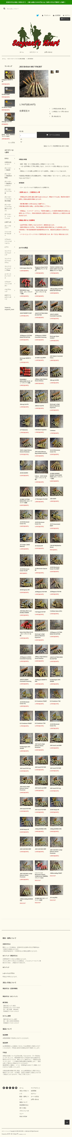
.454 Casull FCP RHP (55, 768)
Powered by (14, 1134)
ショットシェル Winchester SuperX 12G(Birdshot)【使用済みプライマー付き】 (41, 875)
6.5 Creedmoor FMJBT (41, 701)
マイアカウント (35, 1088)
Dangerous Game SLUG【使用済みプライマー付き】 (41, 269)
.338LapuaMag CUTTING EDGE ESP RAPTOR (56, 289)
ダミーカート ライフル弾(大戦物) (16, 58)
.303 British (30, 58)
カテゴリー (34, 52)
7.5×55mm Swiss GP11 (56, 611)
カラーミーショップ (6, 1131)
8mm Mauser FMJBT (6, 107)
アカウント (47, 15)
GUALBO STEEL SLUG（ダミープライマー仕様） (41, 292)
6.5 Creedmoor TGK (55, 701)
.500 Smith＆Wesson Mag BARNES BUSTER (41, 452)
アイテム (64, 19)
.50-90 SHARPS (24, 473)
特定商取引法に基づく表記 (61, 146)
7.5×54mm (52, 430)
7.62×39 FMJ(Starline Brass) (55, 546)
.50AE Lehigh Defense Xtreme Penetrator (26, 451)
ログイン (67, 15)
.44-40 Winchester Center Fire (24, 522)
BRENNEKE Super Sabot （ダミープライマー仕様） (26, 292)
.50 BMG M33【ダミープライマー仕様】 (41, 899)
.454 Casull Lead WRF (56, 745)
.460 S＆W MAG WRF (25, 849)
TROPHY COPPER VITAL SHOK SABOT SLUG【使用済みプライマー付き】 (56, 269)
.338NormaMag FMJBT (56, 873)
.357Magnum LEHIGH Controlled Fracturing (40, 336)
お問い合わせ (48, 52)
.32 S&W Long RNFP (40, 357)
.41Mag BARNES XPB (40, 829)
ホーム (22, 52)
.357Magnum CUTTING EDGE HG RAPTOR (26, 336)
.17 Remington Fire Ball (41, 499)
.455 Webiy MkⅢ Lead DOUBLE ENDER (26, 611)
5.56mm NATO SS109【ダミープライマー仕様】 (41, 477)
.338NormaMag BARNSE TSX (26, 899)
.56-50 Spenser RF (25, 590)
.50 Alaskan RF (39, 545)
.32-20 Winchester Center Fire (24, 702)
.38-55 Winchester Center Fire (39, 523)
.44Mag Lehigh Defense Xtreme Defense (41, 380)
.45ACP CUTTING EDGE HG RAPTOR (41, 314)
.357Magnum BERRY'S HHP (7, 80)
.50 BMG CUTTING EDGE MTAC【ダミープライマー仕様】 (26, 501)
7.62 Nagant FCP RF (40, 612)
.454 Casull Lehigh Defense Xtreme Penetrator (40, 745)
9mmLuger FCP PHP (6, 121)
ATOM (25, 1116)
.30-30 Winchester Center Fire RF (24, 569)
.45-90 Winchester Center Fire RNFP (54, 568)
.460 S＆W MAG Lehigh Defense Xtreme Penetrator (56, 851)
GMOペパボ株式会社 (25, 1131)
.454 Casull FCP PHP (40, 767)
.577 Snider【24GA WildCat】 (25, 545)
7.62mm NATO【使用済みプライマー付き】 (8, 135)
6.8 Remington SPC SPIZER (55, 680)
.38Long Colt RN (54, 380)
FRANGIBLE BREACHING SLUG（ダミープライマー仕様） (26, 381)
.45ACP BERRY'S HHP (26, 313)
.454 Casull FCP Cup (25, 768)
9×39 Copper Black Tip (26, 268)
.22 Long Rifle (53, 897)
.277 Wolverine (24, 430)
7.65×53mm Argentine (40, 429)
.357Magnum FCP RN (55, 591)
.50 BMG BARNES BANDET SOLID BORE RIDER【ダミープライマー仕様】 (56, 476)
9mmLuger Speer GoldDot (54, 337)
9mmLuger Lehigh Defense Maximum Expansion (55, 406)
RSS (21, 1116)
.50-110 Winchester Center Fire (55, 451)
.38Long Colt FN (24, 404)
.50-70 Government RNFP (55, 525)
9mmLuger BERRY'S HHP (25, 359)
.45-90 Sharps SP (54, 809)
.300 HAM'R (53, 498)
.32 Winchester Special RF (41, 569)
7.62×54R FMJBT (5, 94)
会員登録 (57, 15)
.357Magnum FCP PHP (41, 591)
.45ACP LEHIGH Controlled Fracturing (55, 315)
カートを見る (35, 1096)
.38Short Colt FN (39, 405)
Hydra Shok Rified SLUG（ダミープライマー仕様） (26, 634)
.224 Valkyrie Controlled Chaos (56, 356)
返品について (48, 146)
